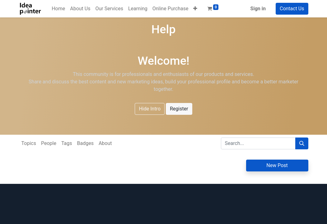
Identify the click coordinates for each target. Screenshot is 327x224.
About (105, 143)
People (48, 143)
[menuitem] (58, 8)
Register (179, 109)
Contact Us (292, 9)
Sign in (258, 9)
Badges (85, 143)
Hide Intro (150, 109)
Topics (28, 143)
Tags (66, 143)
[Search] (301, 143)
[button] (195, 8)
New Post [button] (277, 165)
